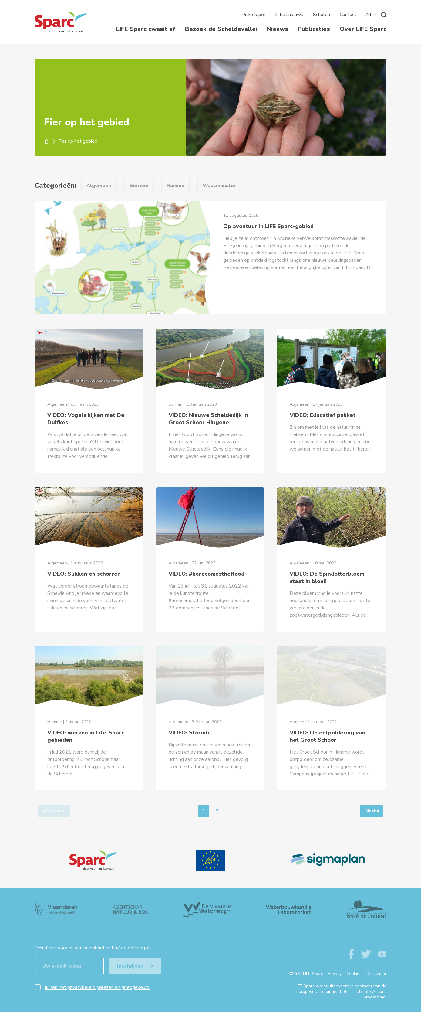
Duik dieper (253, 14)
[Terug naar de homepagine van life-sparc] (61, 22)
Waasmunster (219, 185)
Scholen (321, 14)
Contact (348, 14)
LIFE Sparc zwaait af (145, 29)
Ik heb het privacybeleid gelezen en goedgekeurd (97, 987)
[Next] (371, 811)
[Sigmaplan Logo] (327, 860)
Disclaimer (376, 973)
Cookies (354, 973)
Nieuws (277, 29)
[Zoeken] (383, 14)
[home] (50, 141)
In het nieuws (289, 14)
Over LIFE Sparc (363, 29)
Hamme (175, 185)
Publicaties (314, 29)
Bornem (139, 185)
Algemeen (98, 185)
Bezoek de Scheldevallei (221, 29)
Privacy (335, 973)
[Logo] (93, 860)
